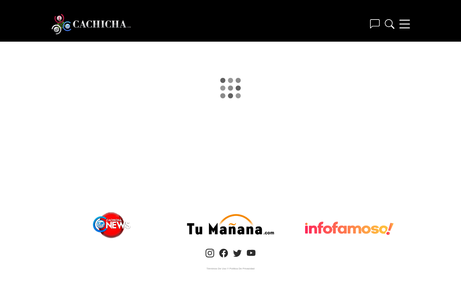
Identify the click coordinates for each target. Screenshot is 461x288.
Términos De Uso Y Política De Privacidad (230, 268)
